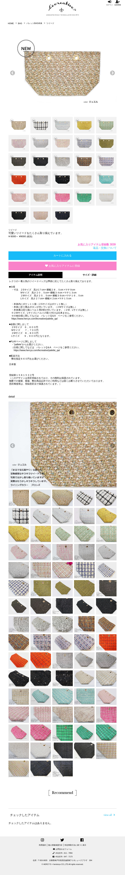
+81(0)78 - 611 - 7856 (63, 853)
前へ (11, 72)
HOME (11, 23)
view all (109, 815)
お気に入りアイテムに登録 (62, 265)
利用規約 (42, 845)
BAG (20, 23)
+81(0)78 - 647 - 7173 (63, 857)
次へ (111, 72)
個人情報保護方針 (55, 845)
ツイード (50, 23)
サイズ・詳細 (89, 275)
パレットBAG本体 (34, 23)
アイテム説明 (35, 275)
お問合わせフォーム (62, 849)
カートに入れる (62, 255)
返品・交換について (105, 247)
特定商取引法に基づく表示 (75, 845)
